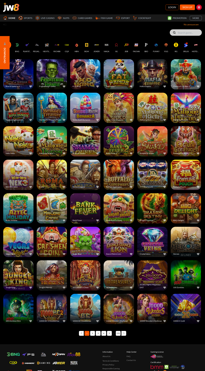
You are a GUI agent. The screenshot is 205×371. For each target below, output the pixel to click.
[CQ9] (67, 47)
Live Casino (45, 18)
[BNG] (17, 47)
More (196, 18)
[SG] (116, 47)
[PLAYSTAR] (27, 47)
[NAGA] (106, 47)
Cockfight (142, 18)
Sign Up (187, 7)
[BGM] (87, 47)
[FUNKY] (156, 47)
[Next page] (123, 333)
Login (172, 7)
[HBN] (77, 47)
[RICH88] (57, 47)
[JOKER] (97, 47)
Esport (123, 18)
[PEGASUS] (37, 47)
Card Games (82, 18)
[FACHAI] (136, 47)
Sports (25, 18)
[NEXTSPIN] (47, 47)
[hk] (199, 7)
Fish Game (104, 18)
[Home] (11, 7)
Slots (63, 18)
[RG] (176, 47)
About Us (106, 356)
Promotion (177, 18)
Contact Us (131, 360)
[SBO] (146, 47)
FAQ (128, 356)
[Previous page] (81, 333)
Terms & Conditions (110, 361)
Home (9, 18)
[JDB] (126, 47)
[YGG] (166, 47)
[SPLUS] (186, 47)
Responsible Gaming (111, 368)
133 (118, 333)
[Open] (5, 52)
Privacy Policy (108, 364)
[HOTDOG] (196, 47)
